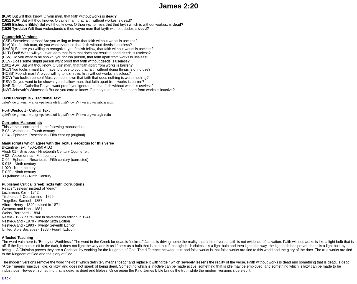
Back (6, 278)
